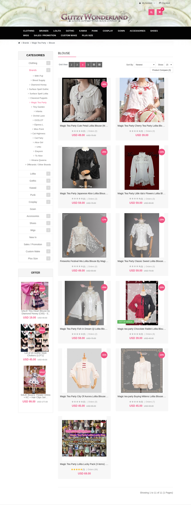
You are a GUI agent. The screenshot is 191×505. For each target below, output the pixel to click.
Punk (95, 31)
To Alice (39, 155)
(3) (115, 296)
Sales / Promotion (45, 35)
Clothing (28, 31)
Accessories (137, 31)
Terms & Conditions (116, 441)
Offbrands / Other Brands (39, 164)
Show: (160, 65)
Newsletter (76, 452)
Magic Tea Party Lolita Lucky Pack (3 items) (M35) (125, 291)
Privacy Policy (116, 446)
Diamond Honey (38, 84)
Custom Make (69, 35)
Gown (121, 31)
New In (33, 237)
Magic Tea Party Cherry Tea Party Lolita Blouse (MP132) (129, 116)
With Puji (39, 76)
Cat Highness (38, 133)
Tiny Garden (39, 107)
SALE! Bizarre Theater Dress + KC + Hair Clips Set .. (35, 396)
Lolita (57, 31)
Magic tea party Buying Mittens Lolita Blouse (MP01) (87, 291)
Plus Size (87, 35)
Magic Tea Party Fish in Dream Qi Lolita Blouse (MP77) (88, 232)
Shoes (154, 31)
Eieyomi (39, 151)
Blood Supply (38, 80)
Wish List (75, 446)
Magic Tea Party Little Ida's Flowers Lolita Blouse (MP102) (89, 174)
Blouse (52, 43)
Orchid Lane (39, 116)
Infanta (39, 111)
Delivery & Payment (116, 436)
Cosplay (108, 31)
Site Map (157, 436)
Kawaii (83, 31)
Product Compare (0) (161, 70)
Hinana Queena (38, 160)
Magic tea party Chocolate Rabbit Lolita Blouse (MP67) (128, 232)
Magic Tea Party (39, 43)
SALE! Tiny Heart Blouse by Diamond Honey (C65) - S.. (35, 312)
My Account (75, 436)
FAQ (117, 452)
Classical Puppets (38, 98)
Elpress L (38, 124)
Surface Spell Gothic (39, 89)
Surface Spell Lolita (39, 93)
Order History (75, 441)
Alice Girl (39, 142)
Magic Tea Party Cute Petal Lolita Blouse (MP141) (85, 116)
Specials (157, 441)
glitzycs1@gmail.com (39, 467)
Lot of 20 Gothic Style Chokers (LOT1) (36, 354)
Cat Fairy (38, 138)
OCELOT (38, 120)
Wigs (26, 35)
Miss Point (39, 129)
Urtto (39, 147)
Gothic (70, 31)
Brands (43, 31)
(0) (75, 122)
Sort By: (129, 65)
